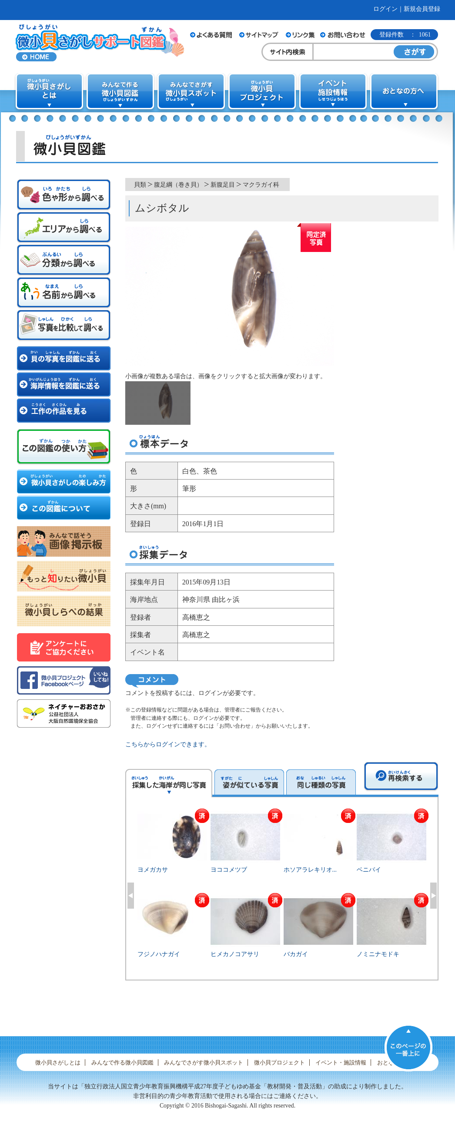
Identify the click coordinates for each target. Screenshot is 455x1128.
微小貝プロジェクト (279, 1062)
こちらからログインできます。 (168, 744)
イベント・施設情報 (340, 1062)
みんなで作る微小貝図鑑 (122, 1062)
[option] (282, 894)
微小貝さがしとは (57, 1062)
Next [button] (433, 896)
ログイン (385, 9)
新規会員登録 (422, 9)
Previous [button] (130, 896)
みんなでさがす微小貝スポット (203, 1062)
